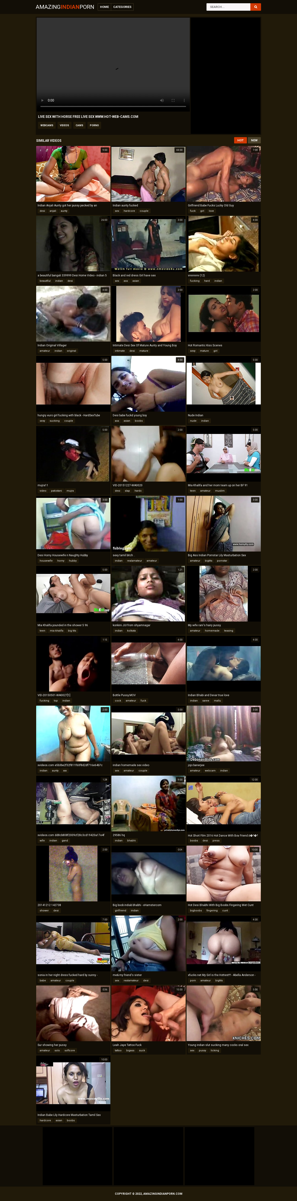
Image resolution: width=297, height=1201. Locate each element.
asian (135, 280)
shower (44, 910)
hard (207, 280)
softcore (70, 1050)
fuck (193, 210)
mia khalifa (56, 630)
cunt (225, 910)
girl (202, 210)
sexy (192, 350)
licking (215, 1050)
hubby (73, 560)
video (43, 490)
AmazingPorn (65, 7)
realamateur (134, 560)
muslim (220, 490)
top (56, 700)
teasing (228, 630)
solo (57, 1050)
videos (64, 125)
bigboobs (196, 910)
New (254, 140)
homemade (212, 630)
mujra (70, 490)
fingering (212, 910)
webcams (46, 125)
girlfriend (120, 910)
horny (60, 560)
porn (193, 980)
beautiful (45, 280)
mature (143, 350)
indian (59, 280)
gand (65, 840)
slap (127, 490)
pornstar (222, 560)
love (211, 210)
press (216, 840)
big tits (72, 630)
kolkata (131, 630)
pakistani (56, 490)
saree (205, 700)
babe (43, 980)
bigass (130, 1050)
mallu (217, 700)
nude (193, 420)
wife (42, 840)
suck (142, 1050)
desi (42, 210)
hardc (138, 490)
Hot (240, 140)
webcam (210, 770)
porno (94, 125)
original (71, 350)
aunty (64, 210)
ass (126, 280)
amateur (45, 350)
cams (79, 125)
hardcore (129, 210)
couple (144, 210)
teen (193, 490)
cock (118, 700)
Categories (122, 7)
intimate (120, 350)
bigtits (208, 560)
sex (117, 210)
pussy (202, 1050)
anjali (53, 210)
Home (104, 7)
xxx (65, 770)
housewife (46, 560)
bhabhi (131, 840)
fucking (195, 280)
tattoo (118, 1050)
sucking (55, 420)
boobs (139, 420)
